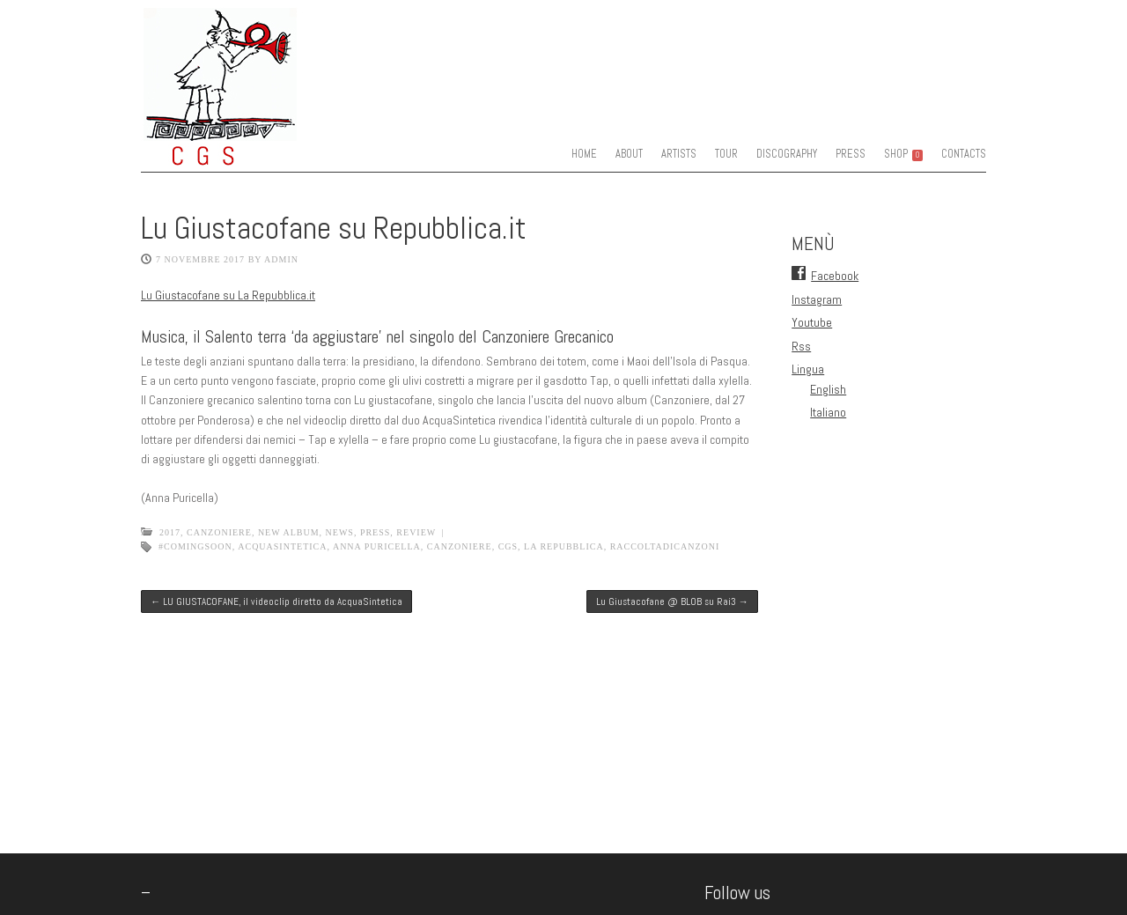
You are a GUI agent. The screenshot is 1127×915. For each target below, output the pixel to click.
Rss (801, 346)
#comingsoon (195, 546)
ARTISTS (678, 154)
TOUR (726, 154)
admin (281, 259)
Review (416, 532)
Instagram (817, 299)
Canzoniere (219, 532)
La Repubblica (564, 546)
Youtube (812, 322)
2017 (169, 532)
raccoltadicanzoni (665, 546)
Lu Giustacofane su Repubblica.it (334, 228)
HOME (584, 154)
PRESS (851, 154)
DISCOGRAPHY (786, 154)
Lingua (808, 369)
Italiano (828, 412)
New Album (289, 532)
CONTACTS (963, 154)
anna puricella (377, 546)
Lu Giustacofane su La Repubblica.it (228, 295)
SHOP (903, 154)
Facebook (834, 276)
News (340, 532)
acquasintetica (282, 546)
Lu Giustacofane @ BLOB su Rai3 (672, 601)
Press (375, 532)
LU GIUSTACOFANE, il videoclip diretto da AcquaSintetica (276, 601)
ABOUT (629, 154)
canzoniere (459, 546)
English (828, 389)
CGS (508, 546)
